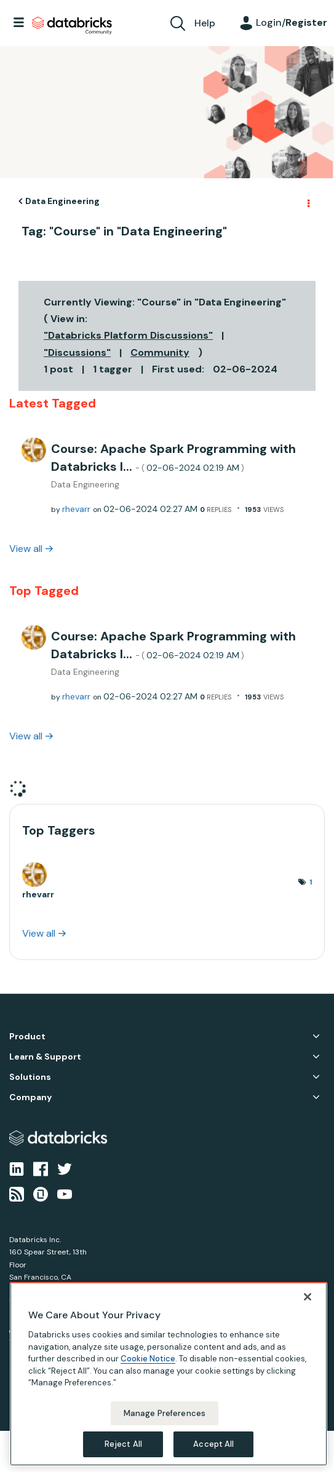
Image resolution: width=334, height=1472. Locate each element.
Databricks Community (72, 25)
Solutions (30, 1077)
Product (27, 1036)
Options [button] (308, 201)
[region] (168, 1374)
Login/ (291, 22)
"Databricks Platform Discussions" (128, 335)
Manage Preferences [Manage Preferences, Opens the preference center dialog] (164, 1413)
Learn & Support (45, 1057)
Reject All (123, 1444)
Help (204, 23)
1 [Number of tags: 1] (310, 882)
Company (30, 1097)
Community (159, 352)
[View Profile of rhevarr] (76, 508)
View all (25, 548)
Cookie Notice (148, 1358)
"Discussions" (77, 352)
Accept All (213, 1444)
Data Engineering (62, 201)
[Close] (307, 1296)
